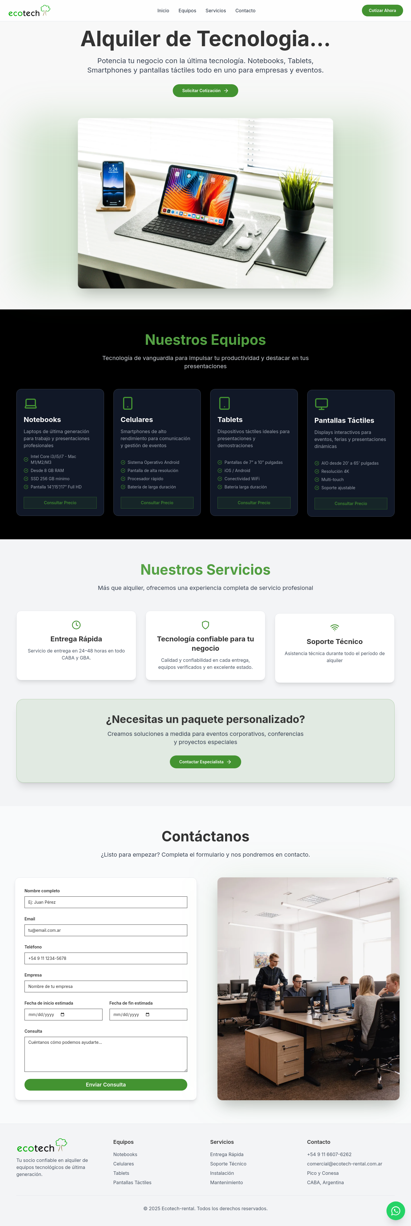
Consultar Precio (60, 509)
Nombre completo (35, 890)
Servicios (216, 10)
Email (23, 918)
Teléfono (26, 946)
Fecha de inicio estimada (42, 1003)
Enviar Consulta (99, 1085)
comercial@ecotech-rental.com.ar (344, 1164)
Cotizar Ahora (382, 10)
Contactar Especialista (205, 761)
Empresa (26, 974)
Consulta (26, 1031)
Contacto (245, 10)
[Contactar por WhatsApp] (396, 1211)
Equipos (187, 10)
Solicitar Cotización (205, 91)
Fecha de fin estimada (124, 1003)
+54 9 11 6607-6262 (329, 1154)
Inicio (163, 10)
